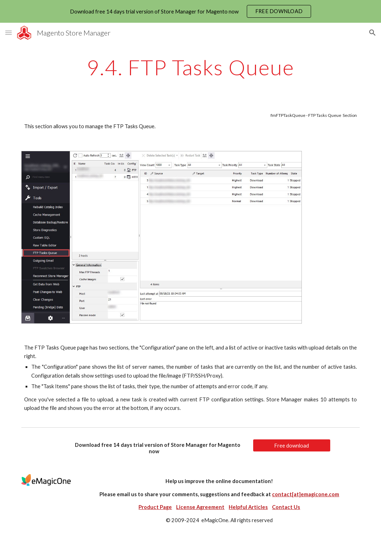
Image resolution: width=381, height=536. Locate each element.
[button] (8, 32)
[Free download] (292, 445)
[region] (190, 11)
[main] (190, 67)
